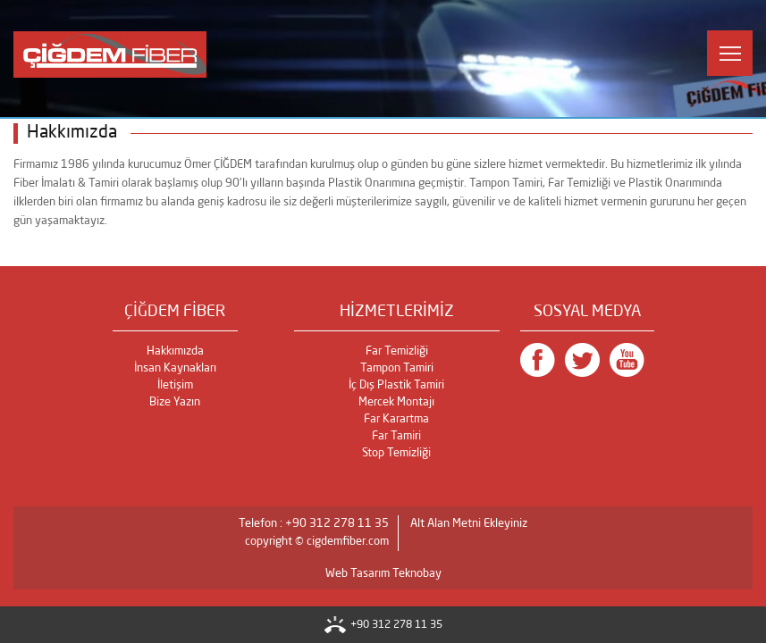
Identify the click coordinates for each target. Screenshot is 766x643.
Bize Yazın (174, 402)
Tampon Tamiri (397, 368)
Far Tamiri (396, 436)
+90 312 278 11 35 (396, 625)
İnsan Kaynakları (175, 368)
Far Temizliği (397, 351)
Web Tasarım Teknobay (383, 574)
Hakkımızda (175, 351)
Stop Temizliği (396, 453)
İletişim (175, 385)
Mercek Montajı (396, 402)
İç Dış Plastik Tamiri (396, 385)
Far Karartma (396, 419)
